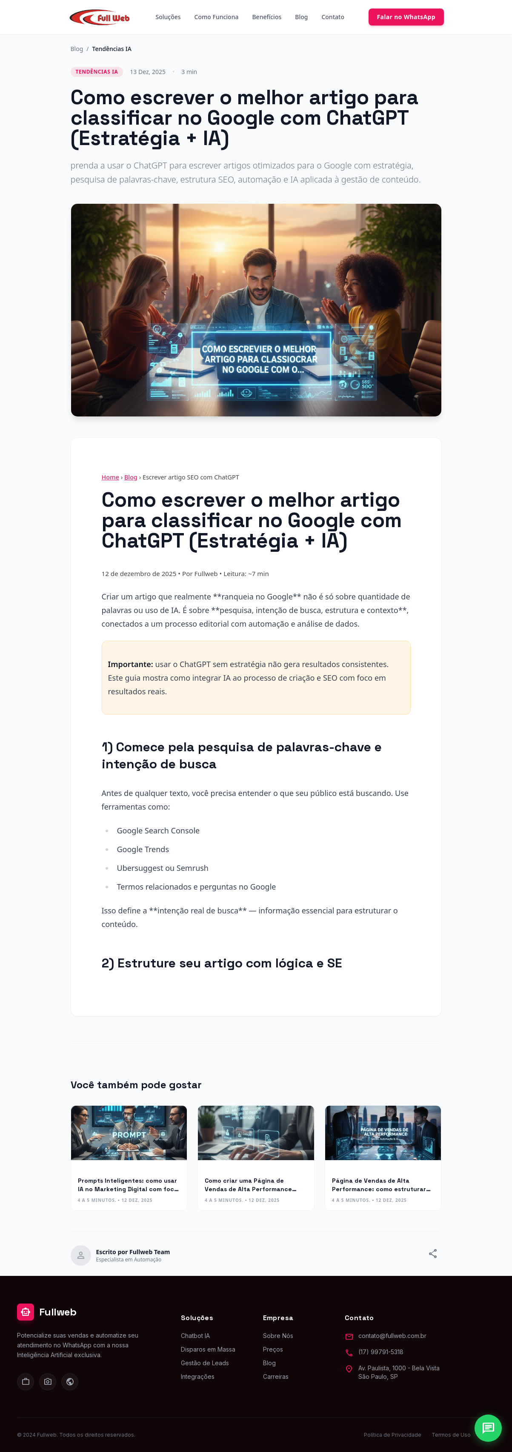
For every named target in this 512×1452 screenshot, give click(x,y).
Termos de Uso (451, 1435)
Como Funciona (217, 17)
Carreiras (276, 1376)
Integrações (198, 1376)
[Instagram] (47, 1381)
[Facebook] (69, 1381)
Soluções (168, 17)
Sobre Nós (278, 1335)
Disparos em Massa (208, 1349)
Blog (301, 17)
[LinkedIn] (25, 1381)
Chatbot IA (195, 1335)
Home (110, 477)
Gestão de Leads (205, 1362)
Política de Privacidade (392, 1435)
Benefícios (266, 17)
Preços (273, 1349)
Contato (332, 17)
